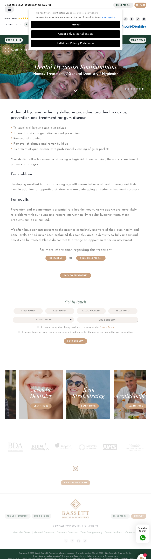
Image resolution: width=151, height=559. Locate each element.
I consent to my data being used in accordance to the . (77, 318)
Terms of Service (104, 547)
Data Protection (94, 550)
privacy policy (108, 8)
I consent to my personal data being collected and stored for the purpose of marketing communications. (77, 323)
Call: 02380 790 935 (91, 249)
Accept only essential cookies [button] (75, 25)
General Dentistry (84, 65)
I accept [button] (75, 16)
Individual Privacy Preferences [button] (75, 34)
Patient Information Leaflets (115, 550)
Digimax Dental (125, 544)
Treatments (55, 65)
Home (38, 65)
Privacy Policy (106, 318)
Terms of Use (63, 550)
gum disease (75, 109)
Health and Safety (78, 550)
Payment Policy (136, 550)
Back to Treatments (75, 267)
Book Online (14, 31)
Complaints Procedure (46, 550)
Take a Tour (138, 31)
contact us (56, 249)
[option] (57, 386)
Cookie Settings (28, 550)
